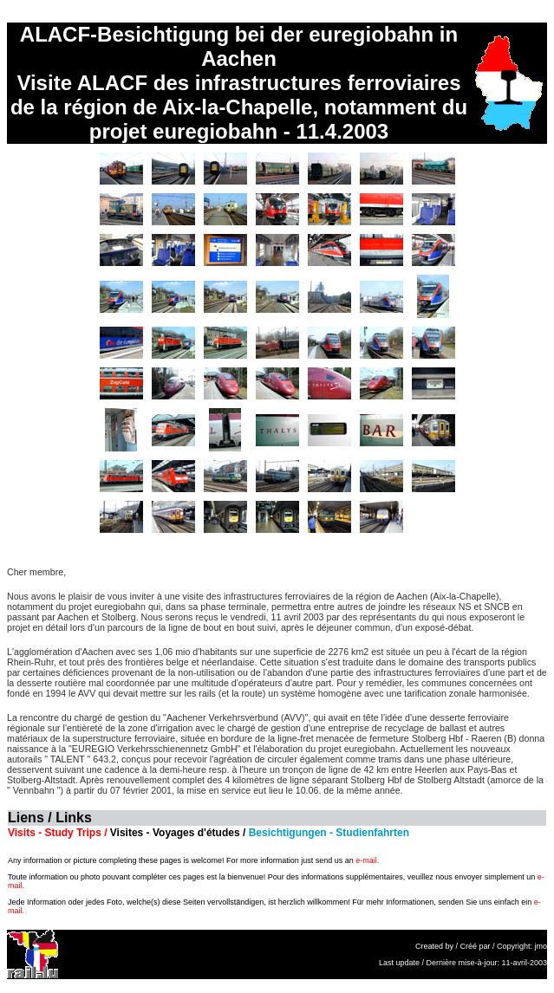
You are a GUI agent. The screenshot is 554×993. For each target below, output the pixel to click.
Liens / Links (50, 817)
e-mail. (367, 860)
